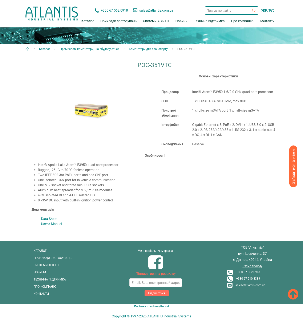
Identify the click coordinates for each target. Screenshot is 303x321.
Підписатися (156, 293)
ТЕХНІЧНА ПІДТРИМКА (50, 279)
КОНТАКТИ (41, 293)
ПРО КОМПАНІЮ (45, 286)
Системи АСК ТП (156, 21)
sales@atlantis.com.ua (246, 285)
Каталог (87, 21)
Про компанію (242, 21)
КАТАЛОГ (40, 250)
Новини (181, 21)
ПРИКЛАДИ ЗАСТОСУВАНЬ (53, 258)
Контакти (267, 21)
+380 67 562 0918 (243, 272)
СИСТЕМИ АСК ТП (46, 265)
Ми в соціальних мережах (156, 250)
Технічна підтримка (209, 21)
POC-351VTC (185, 49)
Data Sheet (49, 219)
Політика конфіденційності (151, 306)
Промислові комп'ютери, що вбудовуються (89, 49)
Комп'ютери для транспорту (148, 49)
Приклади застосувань (118, 21)
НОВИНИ (40, 272)
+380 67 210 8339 (243, 278)
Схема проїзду (252, 266)
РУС (272, 10)
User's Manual (51, 224)
